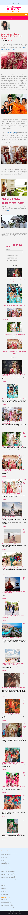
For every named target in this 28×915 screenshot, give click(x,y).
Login (11, 3)
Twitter (17, 245)
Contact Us (12, 1)
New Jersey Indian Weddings (8, 876)
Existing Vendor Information (8, 861)
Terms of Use (10, 913)
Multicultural (5, 884)
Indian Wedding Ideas (12, 257)
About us (4, 856)
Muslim (4, 893)
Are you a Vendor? (20, 1)
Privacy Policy (5, 863)
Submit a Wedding (6, 854)
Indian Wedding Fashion (12, 258)
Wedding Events (6, 901)
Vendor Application (6, 860)
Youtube (20, 245)
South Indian (5, 894)
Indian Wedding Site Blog (8, 907)
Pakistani (4, 885)
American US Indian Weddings (9, 879)
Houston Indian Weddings (8, 870)
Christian (4, 891)
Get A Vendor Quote (6, 902)
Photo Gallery (5, 899)
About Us (6, 1)
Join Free (17, 3)
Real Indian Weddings (12, 260)
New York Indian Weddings (8, 871)
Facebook (14, 245)
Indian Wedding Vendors (7, 905)
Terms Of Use (5, 864)
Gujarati (4, 890)
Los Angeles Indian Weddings (9, 877)
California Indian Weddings (8, 873)
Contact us (4, 857)
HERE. (8, 210)
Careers (4, 859)
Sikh (3, 887)
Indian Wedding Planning (12, 255)
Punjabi (4, 888)
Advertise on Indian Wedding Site (9, 853)
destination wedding (12, 132)
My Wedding (13, 18)
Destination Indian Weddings (8, 874)
